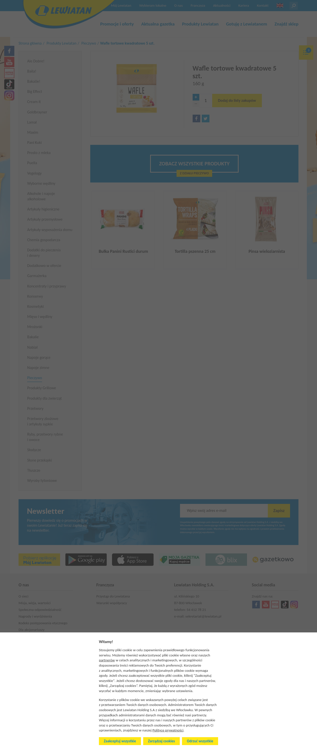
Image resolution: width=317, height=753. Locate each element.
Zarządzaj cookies (161, 741)
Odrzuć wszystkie (200, 741)
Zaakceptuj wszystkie (120, 741)
